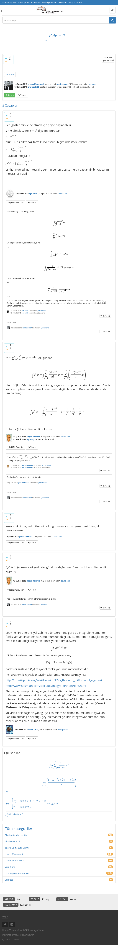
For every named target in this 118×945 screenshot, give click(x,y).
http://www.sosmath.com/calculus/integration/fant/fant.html (46, 686)
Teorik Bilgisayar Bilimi (17, 847)
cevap (11, 95)
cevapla (106, 316)
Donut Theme (9, 930)
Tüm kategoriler (18, 828)
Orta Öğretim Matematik (18, 873)
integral (10, 74)
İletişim (5, 916)
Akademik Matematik (16, 835)
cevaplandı (62, 193)
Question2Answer (24, 934)
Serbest (9, 879)
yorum (23, 95)
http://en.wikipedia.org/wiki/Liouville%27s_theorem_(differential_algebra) (54, 680)
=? (59, 784)
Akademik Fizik (12, 841)
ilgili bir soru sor (16, 202)
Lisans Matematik (36, 84)
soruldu (92, 84)
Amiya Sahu (37, 930)
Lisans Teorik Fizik (14, 860)
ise (32, 803)
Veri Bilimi (10, 866)
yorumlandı (42, 310)
